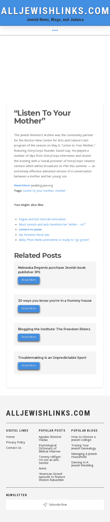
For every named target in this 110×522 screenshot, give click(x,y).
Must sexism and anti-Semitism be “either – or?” (52, 224)
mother (60, 190)
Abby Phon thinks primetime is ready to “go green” (54, 240)
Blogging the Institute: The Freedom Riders (54, 329)
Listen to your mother (38, 190)
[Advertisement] (55, 65)
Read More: (22, 185)
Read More (29, 280)
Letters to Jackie (30, 229)
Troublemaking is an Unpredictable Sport (52, 358)
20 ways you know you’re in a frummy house (55, 301)
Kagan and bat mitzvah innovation (42, 219)
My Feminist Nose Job (34, 235)
